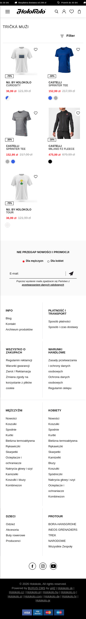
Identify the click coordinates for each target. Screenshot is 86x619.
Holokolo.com (33, 596)
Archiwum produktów (19, 329)
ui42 (52, 588)
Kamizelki (12, 474)
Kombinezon (14, 485)
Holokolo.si (15, 596)
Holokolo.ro (68, 592)
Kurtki (9, 435)
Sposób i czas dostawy (63, 327)
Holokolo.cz (16, 592)
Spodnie (11, 429)
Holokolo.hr (69, 596)
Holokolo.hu (51, 592)
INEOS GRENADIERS (62, 529)
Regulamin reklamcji (19, 360)
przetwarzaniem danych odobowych (43, 284)
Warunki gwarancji (18, 365)
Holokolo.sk (65, 588)
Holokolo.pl (33, 592)
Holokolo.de (52, 596)
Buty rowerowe (15, 535)
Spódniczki (55, 474)
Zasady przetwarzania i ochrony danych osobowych (62, 366)
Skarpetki (12, 452)
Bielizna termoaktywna (20, 440)
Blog (9, 318)
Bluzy (51, 463)
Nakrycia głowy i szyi (19, 468)
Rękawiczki (13, 446)
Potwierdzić (71, 273)
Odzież (10, 524)
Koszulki (11, 424)
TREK (52, 535)
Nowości (11, 418)
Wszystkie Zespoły (60, 546)
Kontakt (11, 324)
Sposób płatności (59, 321)
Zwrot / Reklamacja (18, 371)
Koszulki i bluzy (16, 479)
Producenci (13, 541)
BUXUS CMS (36, 588)
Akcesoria (12, 529)
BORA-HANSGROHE (62, 524)
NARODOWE (57, 541)
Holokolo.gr (43, 600)
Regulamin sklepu (59, 388)
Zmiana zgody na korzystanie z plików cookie (19, 382)
